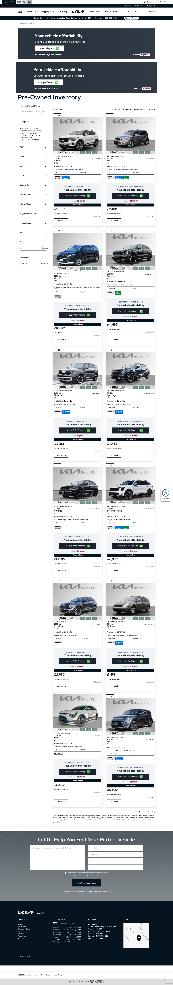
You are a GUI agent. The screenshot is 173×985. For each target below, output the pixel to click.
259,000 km (44, 264)
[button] (9, 2)
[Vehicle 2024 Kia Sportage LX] (130, 370)
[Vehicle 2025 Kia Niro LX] (77, 712)
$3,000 (22, 248)
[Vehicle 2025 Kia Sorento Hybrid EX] (130, 485)
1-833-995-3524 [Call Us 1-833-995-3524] (110, 18)
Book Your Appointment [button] (86, 883)
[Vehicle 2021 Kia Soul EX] (130, 716)
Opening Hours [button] (131, 18)
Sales (55, 924)
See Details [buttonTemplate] (61, 221)
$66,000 (45, 248)
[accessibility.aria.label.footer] (97, 981)
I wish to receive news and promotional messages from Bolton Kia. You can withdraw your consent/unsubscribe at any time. (88, 874)
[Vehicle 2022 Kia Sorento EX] (77, 485)
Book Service (139, 6)
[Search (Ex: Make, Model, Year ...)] (34, 112)
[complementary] (166, 494)
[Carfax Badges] (62, 177)
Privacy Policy (107, 891)
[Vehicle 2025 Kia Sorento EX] (130, 251)
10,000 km (23, 264)
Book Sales (128, 6)
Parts (73, 924)
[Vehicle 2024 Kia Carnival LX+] (77, 251)
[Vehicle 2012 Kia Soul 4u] (130, 135)
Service (64, 924)
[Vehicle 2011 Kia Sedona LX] (130, 601)
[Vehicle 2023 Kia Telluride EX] (77, 370)
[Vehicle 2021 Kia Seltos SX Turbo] (77, 135)
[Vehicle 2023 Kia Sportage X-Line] (77, 601)
